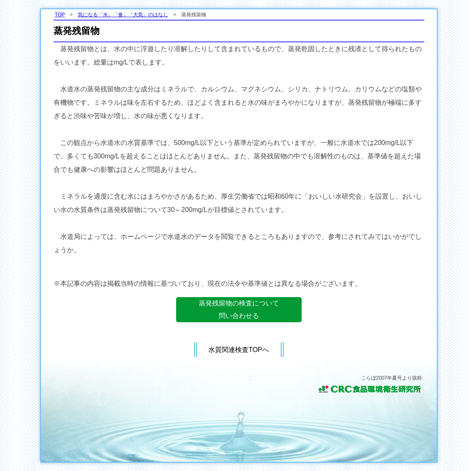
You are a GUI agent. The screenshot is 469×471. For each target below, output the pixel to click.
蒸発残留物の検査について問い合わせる (239, 309)
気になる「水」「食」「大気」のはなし (123, 15)
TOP (60, 15)
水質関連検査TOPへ (238, 349)
